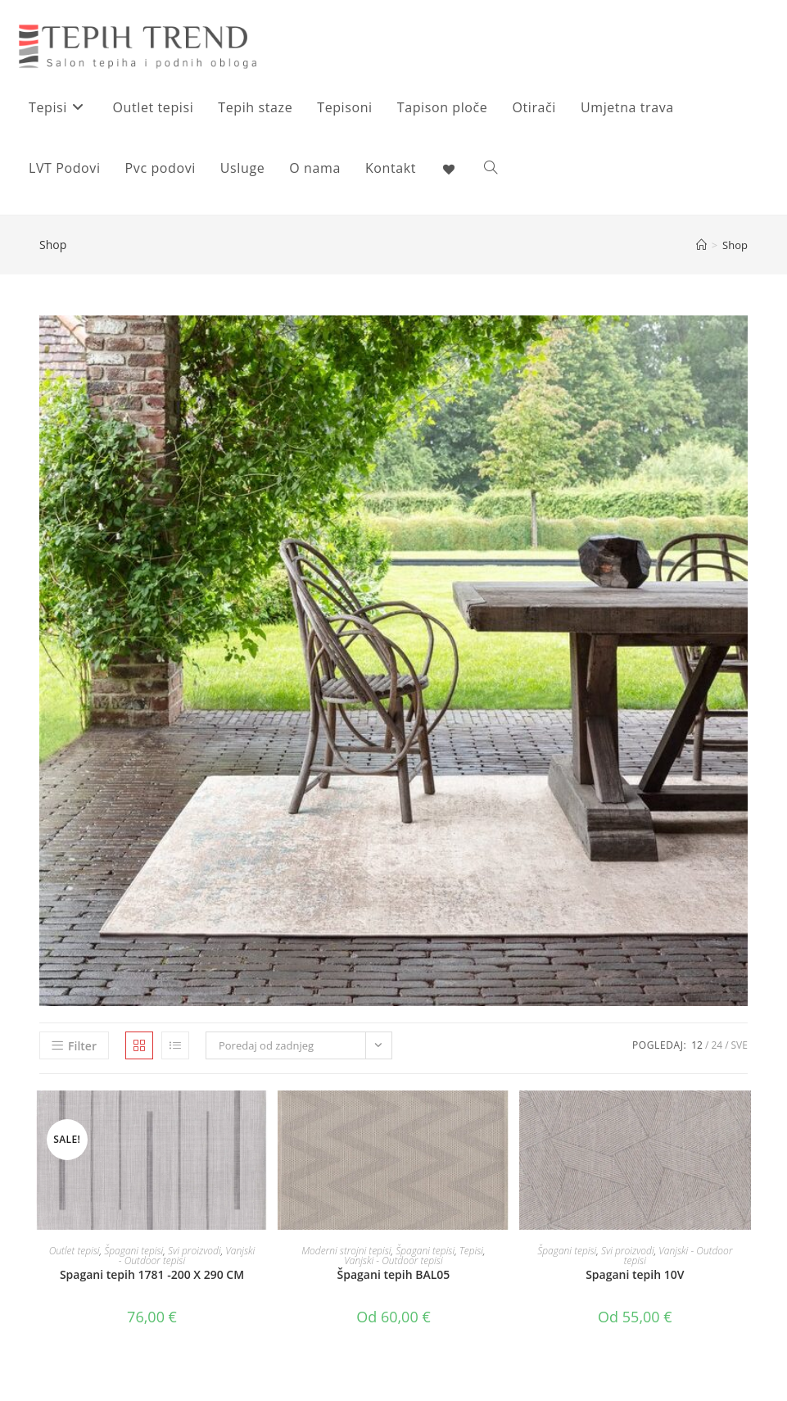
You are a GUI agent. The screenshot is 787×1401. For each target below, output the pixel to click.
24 (716, 1045)
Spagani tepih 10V (635, 1274)
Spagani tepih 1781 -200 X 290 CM (152, 1274)
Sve (739, 1045)
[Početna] (701, 245)
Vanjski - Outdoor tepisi (393, 1260)
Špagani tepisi (133, 1251)
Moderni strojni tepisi (346, 1251)
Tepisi (471, 1251)
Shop (735, 245)
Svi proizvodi (194, 1251)
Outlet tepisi (74, 1251)
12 (697, 1045)
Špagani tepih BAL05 (393, 1274)
